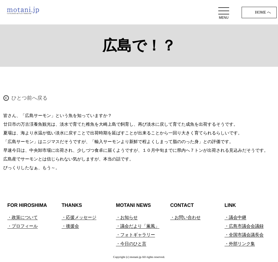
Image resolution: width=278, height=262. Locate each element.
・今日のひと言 (131, 243)
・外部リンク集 (240, 243)
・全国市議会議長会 (244, 234)
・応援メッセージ (79, 217)
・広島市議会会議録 (244, 226)
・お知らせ (127, 217)
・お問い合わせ (185, 217)
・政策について (22, 217)
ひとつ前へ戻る (29, 98)
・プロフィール (22, 226)
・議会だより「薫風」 (137, 226)
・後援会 (70, 226)
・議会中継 (235, 217)
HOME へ (263, 12)
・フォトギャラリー (135, 234)
